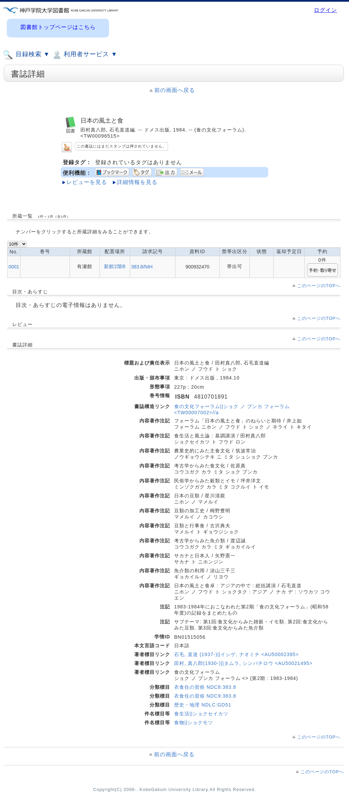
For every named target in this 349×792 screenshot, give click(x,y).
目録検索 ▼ (26, 55)
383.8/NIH (142, 266)
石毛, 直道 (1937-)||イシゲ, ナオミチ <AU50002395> (236, 654)
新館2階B (115, 266)
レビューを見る (86, 182)
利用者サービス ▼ (84, 55)
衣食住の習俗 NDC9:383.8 (205, 696)
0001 (14, 266)
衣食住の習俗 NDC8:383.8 (205, 687)
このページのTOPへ (318, 285)
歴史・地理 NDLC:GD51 (202, 705)
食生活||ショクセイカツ (201, 713)
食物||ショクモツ (193, 722)
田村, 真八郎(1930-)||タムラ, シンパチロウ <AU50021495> (243, 663)
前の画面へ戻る (174, 90)
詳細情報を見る (137, 182)
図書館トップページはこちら (58, 27)
